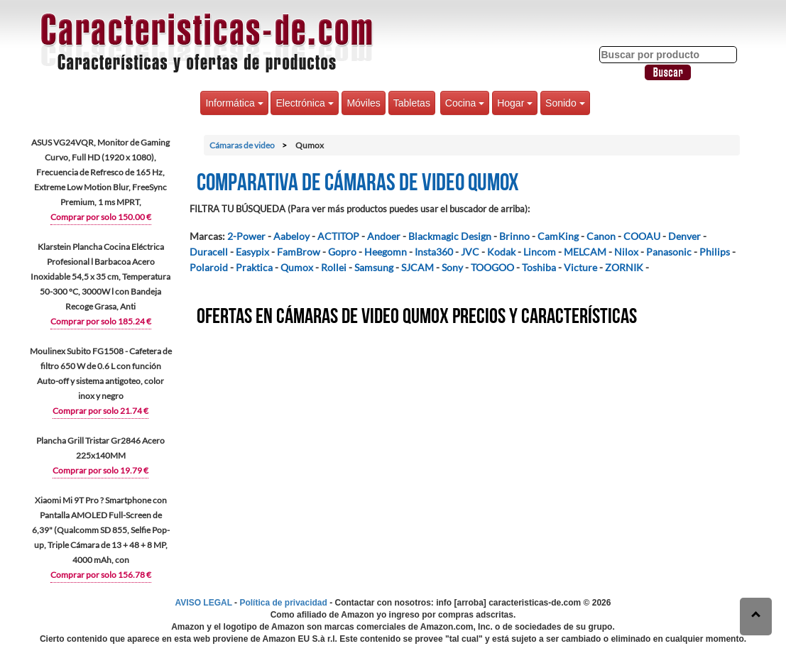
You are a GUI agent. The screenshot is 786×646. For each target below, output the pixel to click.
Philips (714, 252)
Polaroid (209, 267)
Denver (684, 236)
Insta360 (434, 252)
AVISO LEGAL (203, 603)
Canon (601, 236)
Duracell (209, 252)
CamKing (558, 236)
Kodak (501, 252)
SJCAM (417, 267)
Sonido (564, 103)
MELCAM (585, 252)
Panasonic (669, 252)
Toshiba (539, 267)
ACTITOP (338, 236)
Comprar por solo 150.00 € (100, 217)
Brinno (514, 236)
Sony (452, 267)
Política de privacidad (283, 603)
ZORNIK (624, 267)
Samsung (373, 267)
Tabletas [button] (411, 103)
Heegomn (385, 252)
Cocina (464, 103)
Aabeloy (291, 236)
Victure (580, 267)
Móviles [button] (363, 103)
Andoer (383, 236)
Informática (234, 103)
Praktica (254, 267)
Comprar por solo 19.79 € (100, 470)
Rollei (333, 267)
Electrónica (304, 103)
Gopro (342, 252)
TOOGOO (492, 267)
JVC (470, 252)
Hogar (515, 103)
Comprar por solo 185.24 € (100, 321)
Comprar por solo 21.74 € (100, 410)
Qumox (296, 267)
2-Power (246, 236)
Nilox (626, 252)
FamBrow (298, 252)
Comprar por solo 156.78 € (100, 574)
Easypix (252, 252)
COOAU (641, 236)
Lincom (539, 252)
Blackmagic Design (449, 236)
